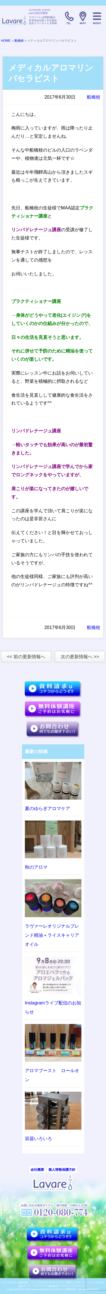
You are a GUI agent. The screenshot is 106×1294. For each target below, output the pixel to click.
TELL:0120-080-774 (69, 18)
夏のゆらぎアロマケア (47, 808)
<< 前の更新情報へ (26, 656)
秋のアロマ (36, 867)
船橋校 (19, 40)
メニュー (97, 18)
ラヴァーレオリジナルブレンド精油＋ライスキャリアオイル (52, 935)
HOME (5, 40)
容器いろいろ (38, 1138)
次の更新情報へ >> (80, 656)
